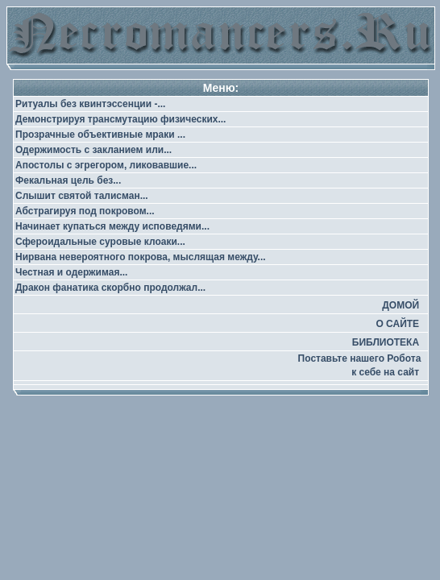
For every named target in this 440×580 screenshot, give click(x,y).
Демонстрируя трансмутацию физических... (120, 119)
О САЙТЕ (397, 323)
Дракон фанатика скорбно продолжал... (110, 287)
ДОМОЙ (400, 305)
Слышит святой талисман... (81, 195)
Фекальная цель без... (68, 180)
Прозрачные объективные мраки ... (100, 134)
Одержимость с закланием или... (93, 149)
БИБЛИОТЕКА (385, 342)
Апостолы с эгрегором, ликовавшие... (106, 165)
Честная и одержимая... (71, 272)
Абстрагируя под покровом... (85, 211)
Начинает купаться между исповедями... (112, 226)
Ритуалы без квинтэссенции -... (90, 104)
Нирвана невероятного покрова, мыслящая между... (140, 257)
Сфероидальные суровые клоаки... (100, 241)
